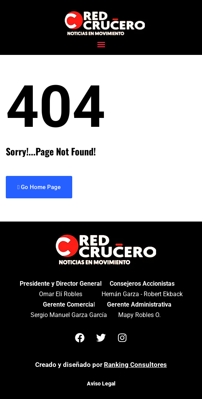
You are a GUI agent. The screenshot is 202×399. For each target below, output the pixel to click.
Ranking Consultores (135, 364)
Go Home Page (39, 187)
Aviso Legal (101, 383)
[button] (101, 44)
